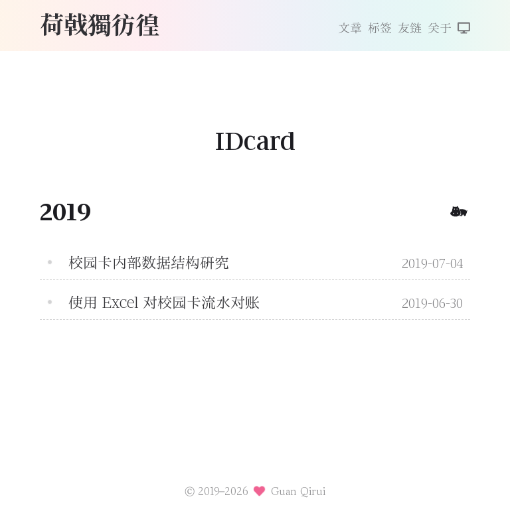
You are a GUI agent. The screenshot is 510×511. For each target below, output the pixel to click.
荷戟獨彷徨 (99, 23)
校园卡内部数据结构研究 (148, 262)
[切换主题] (464, 29)
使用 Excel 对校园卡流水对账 (164, 302)
